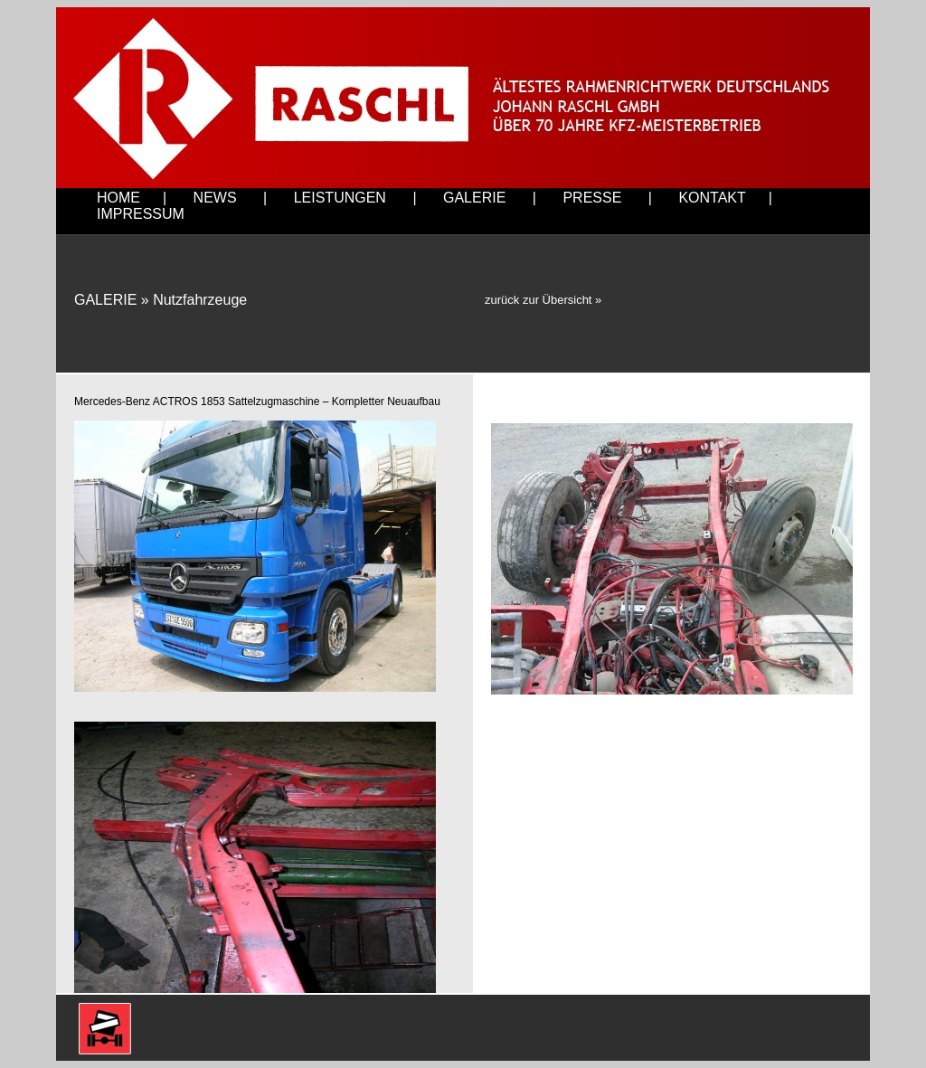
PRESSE (591, 197)
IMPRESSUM (140, 214)
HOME (118, 197)
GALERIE (474, 197)
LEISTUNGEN (340, 197)
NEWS (215, 197)
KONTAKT (711, 197)
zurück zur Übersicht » (543, 300)
